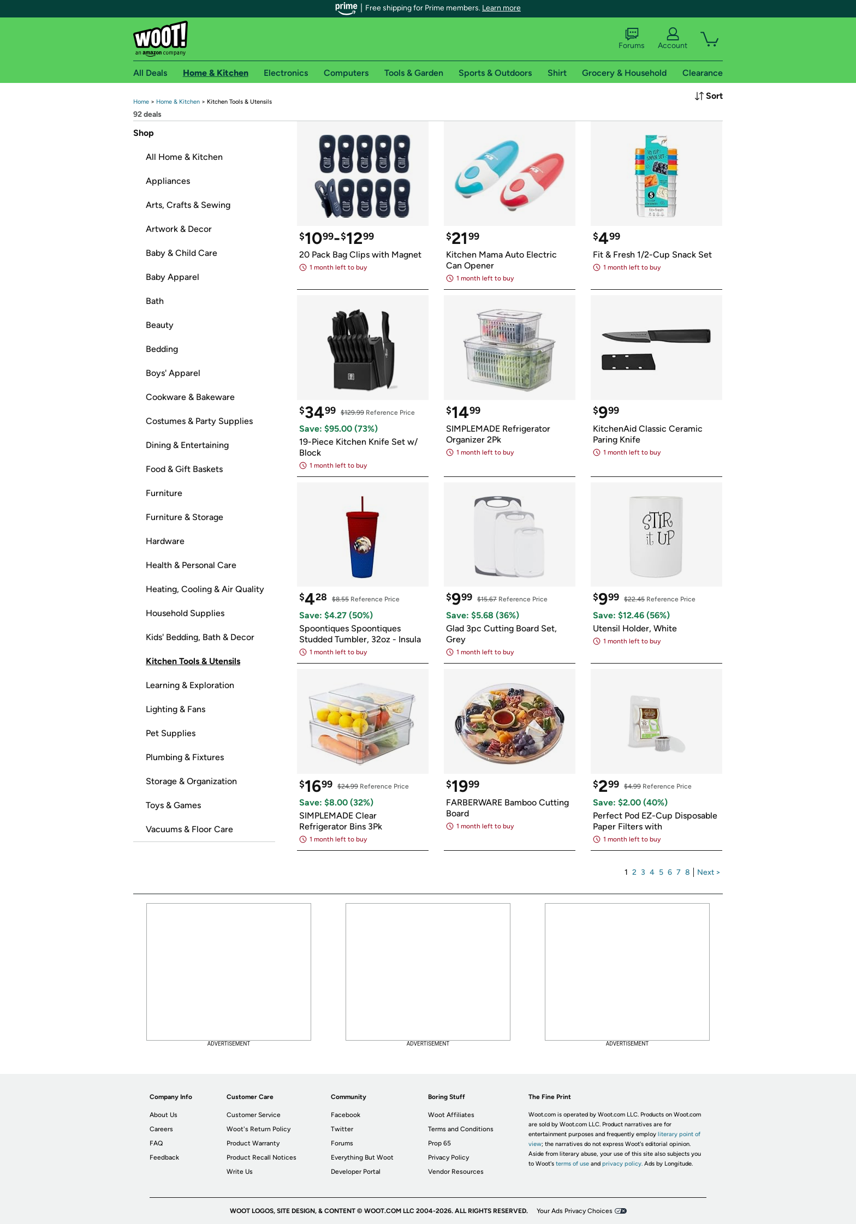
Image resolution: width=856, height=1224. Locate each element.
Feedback (164, 1157)
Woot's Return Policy (258, 1129)
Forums (632, 38)
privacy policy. (622, 1163)
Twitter (342, 1129)
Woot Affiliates (451, 1115)
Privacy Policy (448, 1157)
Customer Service (254, 1115)
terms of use (572, 1163)
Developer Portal (356, 1171)
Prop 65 (439, 1143)
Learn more (501, 8)
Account (672, 38)
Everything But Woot (362, 1157)
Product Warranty (253, 1143)
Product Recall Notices (261, 1157)
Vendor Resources (456, 1171)
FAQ (156, 1143)
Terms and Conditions (461, 1129)
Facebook (345, 1115)
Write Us (240, 1171)
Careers (161, 1129)
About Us (163, 1115)
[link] (141, 102)
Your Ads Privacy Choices (575, 1211)
